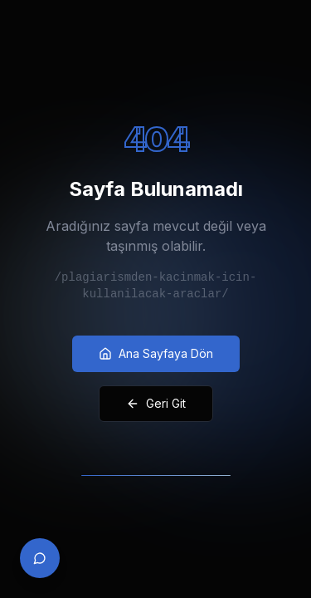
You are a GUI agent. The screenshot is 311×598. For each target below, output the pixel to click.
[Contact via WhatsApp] (40, 558)
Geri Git (156, 403)
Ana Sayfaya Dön (156, 353)
